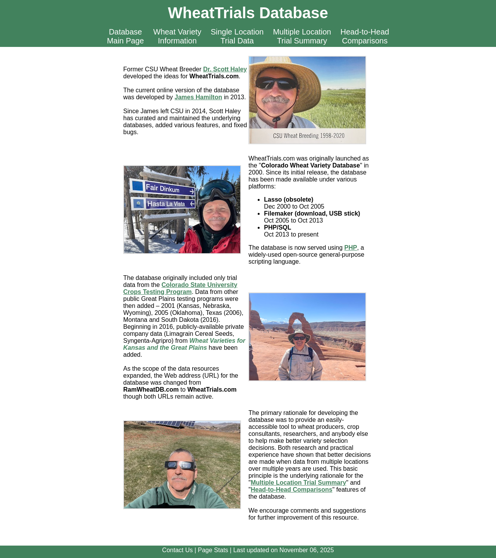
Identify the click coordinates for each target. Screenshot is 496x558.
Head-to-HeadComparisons (365, 36)
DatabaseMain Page (125, 36)
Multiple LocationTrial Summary (302, 36)
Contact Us (177, 550)
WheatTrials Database (248, 12)
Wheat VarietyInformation (177, 36)
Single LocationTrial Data (237, 36)
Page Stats (213, 550)
